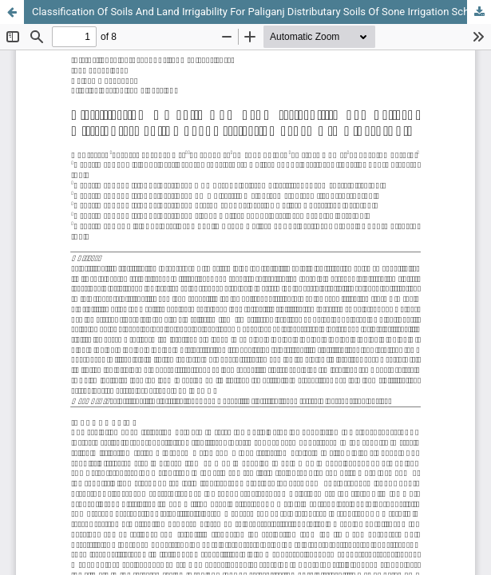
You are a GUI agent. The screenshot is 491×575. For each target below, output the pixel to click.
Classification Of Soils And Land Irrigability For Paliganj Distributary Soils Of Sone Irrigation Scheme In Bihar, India (261, 12)
